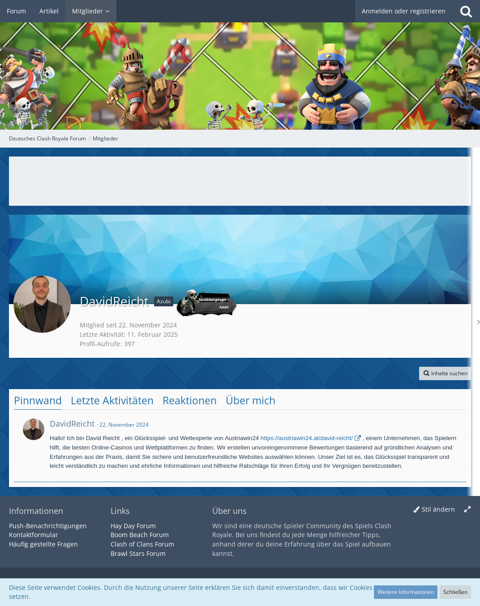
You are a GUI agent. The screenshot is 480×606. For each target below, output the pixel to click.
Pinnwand (38, 400)
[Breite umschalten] (467, 509)
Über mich (250, 400)
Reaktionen (190, 400)
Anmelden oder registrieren (404, 11)
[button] (445, 373)
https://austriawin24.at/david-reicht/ (307, 438)
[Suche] (466, 11)
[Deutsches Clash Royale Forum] (240, 65)
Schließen (455, 592)
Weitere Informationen (405, 592)
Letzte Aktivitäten (112, 400)
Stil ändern (438, 509)
